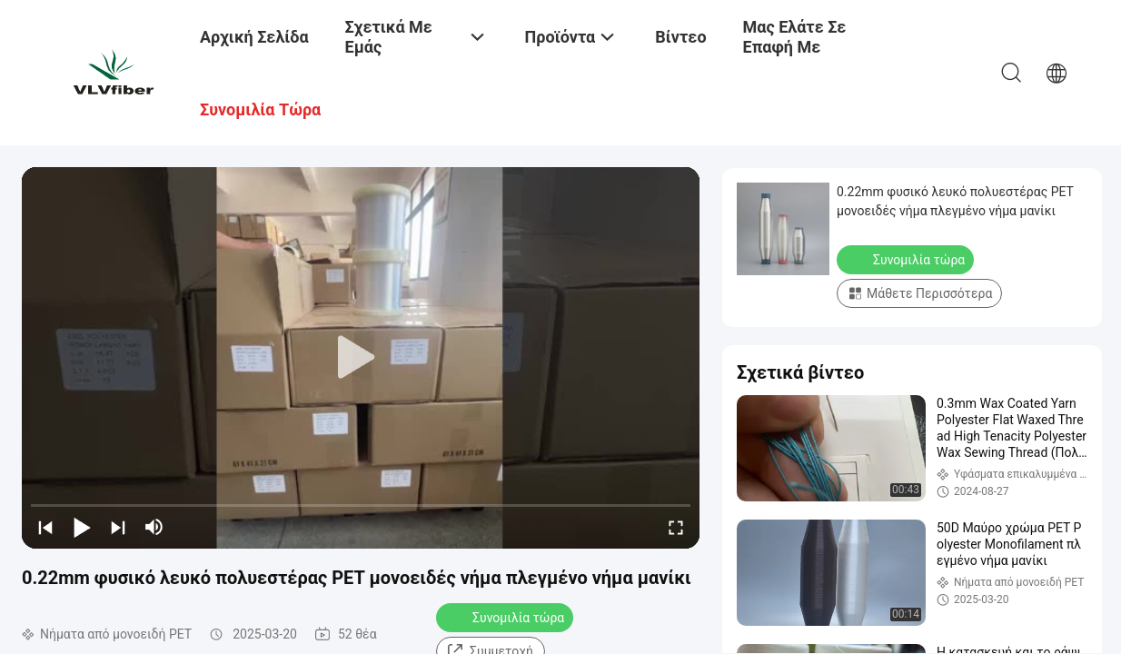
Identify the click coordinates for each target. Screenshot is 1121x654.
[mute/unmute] (154, 526)
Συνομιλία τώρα (506, 617)
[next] (118, 526)
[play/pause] (82, 526)
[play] (360, 358)
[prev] (45, 526)
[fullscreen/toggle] (676, 526)
